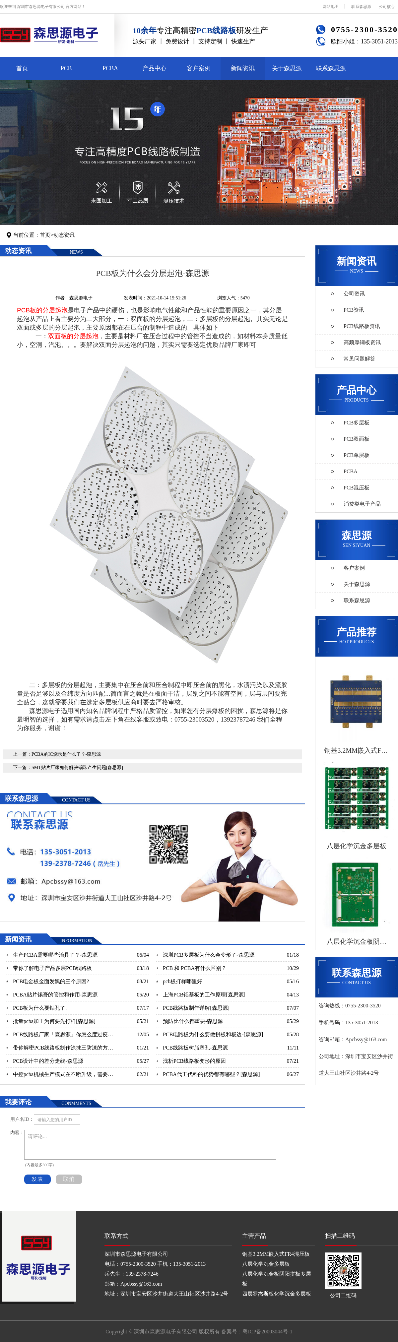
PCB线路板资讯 (362, 326)
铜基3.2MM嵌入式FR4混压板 (276, 1254)
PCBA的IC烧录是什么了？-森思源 (66, 754)
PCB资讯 (354, 310)
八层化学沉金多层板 (266, 1264)
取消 (69, 1179)
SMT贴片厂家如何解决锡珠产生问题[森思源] (77, 767)
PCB (66, 68)
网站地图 (331, 6)
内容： (17, 1132)
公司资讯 (354, 293)
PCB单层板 (356, 455)
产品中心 (154, 68)
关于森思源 (287, 68)
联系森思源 (361, 6)
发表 (37, 1179)
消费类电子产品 (362, 504)
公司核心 (387, 6)
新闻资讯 (243, 68)
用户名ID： (22, 1119)
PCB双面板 (356, 439)
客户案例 (199, 68)
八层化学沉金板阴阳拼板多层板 (276, 1279)
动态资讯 (64, 235)
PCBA (110, 68)
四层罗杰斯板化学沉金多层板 (276, 1294)
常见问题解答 (359, 358)
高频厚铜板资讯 (362, 342)
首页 (22, 68)
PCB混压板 (356, 487)
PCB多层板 (356, 422)
